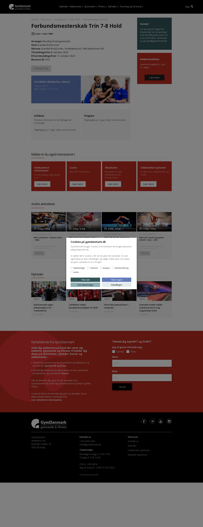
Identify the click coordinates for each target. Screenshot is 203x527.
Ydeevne (94, 267)
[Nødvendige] (72, 268)
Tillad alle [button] (85, 279)
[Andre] (72, 272)
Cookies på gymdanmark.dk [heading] (88, 241)
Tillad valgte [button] (116, 279)
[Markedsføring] (113, 268)
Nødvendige (79, 267)
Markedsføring (122, 267)
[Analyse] (101, 268)
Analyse (106, 267)
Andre (76, 272)
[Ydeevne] (88, 268)
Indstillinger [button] (116, 284)
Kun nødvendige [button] (85, 284)
